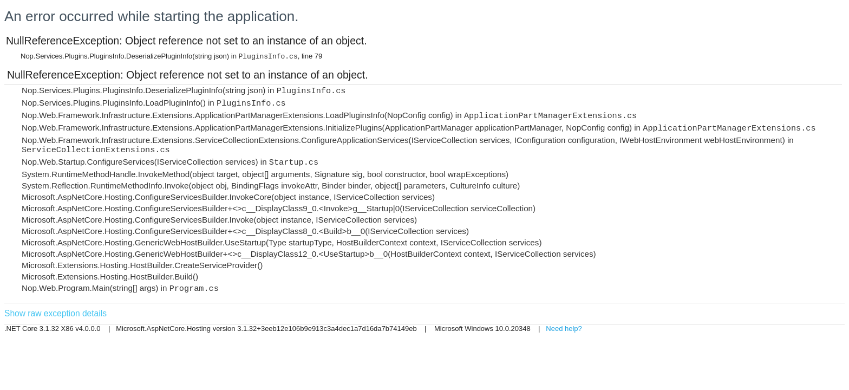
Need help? (564, 328)
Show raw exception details (55, 313)
